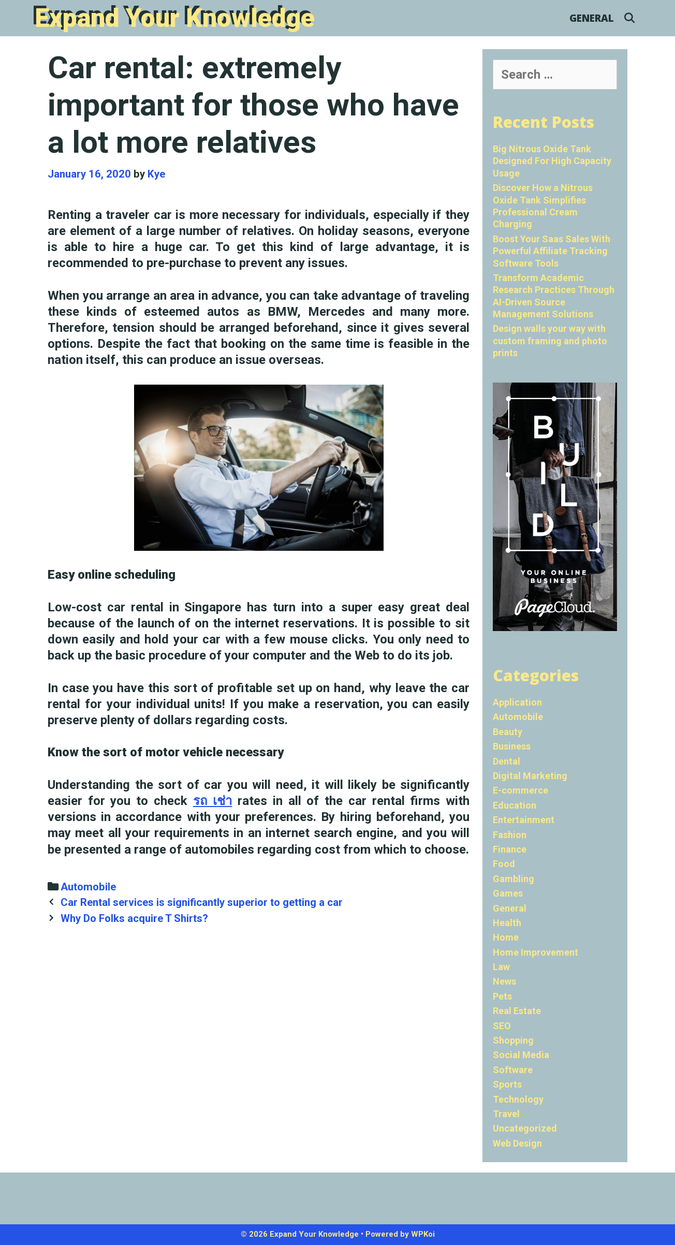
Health (507, 922)
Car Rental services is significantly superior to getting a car (202, 902)
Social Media (521, 1054)
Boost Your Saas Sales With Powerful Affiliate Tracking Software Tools (551, 251)
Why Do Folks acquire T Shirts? (134, 918)
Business (512, 746)
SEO (502, 1025)
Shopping (513, 1040)
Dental (506, 761)
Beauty (507, 731)
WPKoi (423, 1234)
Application (517, 702)
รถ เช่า (212, 801)
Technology (518, 1099)
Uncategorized (525, 1128)
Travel (506, 1113)
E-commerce (520, 790)
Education (514, 805)
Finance (509, 849)
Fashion (509, 834)
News (504, 981)
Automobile (88, 887)
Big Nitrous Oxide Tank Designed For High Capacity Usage (552, 161)
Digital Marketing (530, 775)
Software (513, 1069)
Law (501, 966)
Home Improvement (535, 952)
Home (506, 937)
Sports (507, 1084)
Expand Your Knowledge (175, 18)
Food (504, 863)
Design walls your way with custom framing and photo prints (550, 340)
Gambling (513, 878)
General (591, 18)
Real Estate (517, 1010)
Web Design (517, 1143)
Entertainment (523, 819)
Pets (502, 996)
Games (508, 893)
